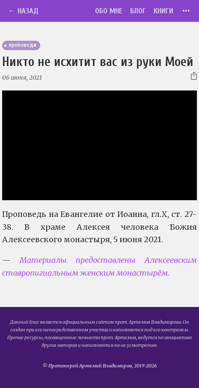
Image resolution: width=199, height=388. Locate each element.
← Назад (23, 10)
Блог (138, 10)
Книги (163, 10)
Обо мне (108, 10)
